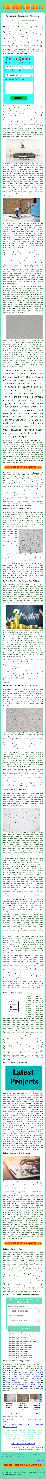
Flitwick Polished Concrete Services (21, 1295)
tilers (14, 1382)
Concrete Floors (8, 1456)
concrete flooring (35, 114)
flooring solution (10, 1289)
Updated (37, 1454)
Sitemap (5, 1454)
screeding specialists (31, 1374)
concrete (15, 499)
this (5, 989)
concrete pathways (19, 1384)
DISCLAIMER (40, 12)
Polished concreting (11, 473)
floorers (15, 1376)
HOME (19, 12)
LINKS (23, 12)
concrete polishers (11, 491)
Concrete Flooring (18, 1454)
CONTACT (33, 12)
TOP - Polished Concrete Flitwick (17, 1425)
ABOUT (28, 12)
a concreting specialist (13, 1370)
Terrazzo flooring (10, 793)
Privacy (41, 1460)
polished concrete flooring (14, 1366)
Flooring (20, 1456)
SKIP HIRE (36, 1376)
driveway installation (31, 1387)
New (30, 1454)
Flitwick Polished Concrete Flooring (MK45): (21, 27)
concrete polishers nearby (28, 1149)
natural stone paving (21, 1378)
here (38, 1291)
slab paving (34, 1380)
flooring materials (35, 116)
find (9, 1252)
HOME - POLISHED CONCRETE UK (23, 1444)
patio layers (35, 1382)
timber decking (18, 1372)
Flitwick (36, 473)
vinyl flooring (9, 1380)
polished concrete (13, 1291)
